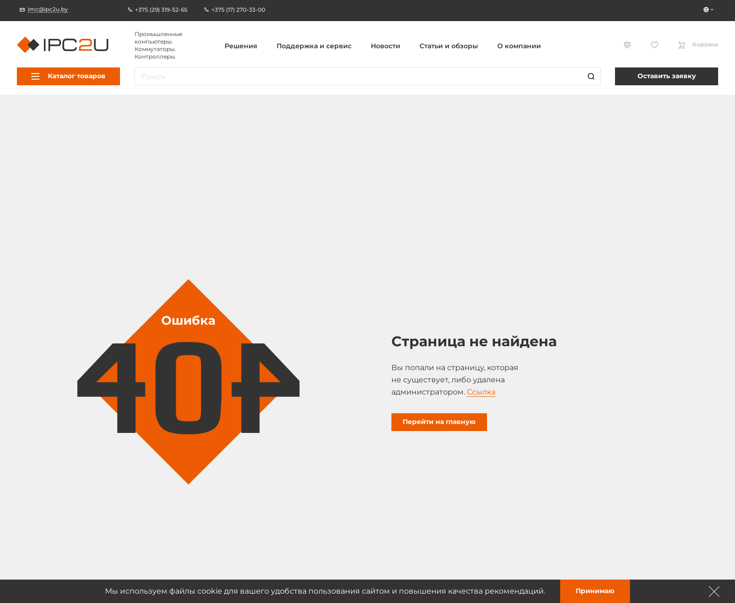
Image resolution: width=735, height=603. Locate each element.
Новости (385, 46)
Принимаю (595, 591)
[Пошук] (591, 76)
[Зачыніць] (714, 591)
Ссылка (481, 391)
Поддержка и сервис (314, 46)
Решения (241, 46)
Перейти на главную (439, 421)
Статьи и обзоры (449, 46)
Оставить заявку (667, 76)
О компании (519, 46)
